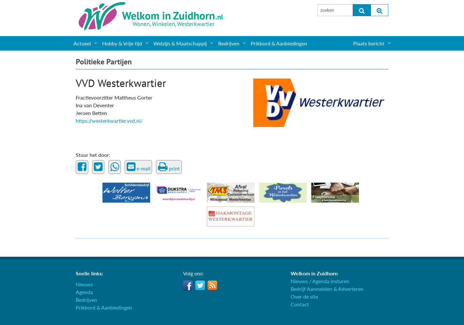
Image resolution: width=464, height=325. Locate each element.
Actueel (82, 43)
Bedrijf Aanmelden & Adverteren (327, 289)
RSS (212, 285)
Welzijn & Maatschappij (180, 43)
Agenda (84, 292)
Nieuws (84, 284)
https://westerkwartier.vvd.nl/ (109, 121)
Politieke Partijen (104, 62)
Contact (300, 304)
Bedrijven (228, 43)
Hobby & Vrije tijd (122, 43)
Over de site (304, 296)
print (169, 167)
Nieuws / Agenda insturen (320, 281)
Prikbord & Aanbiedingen (279, 43)
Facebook (188, 285)
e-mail (138, 167)
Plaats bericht (368, 43)
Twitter (200, 285)
